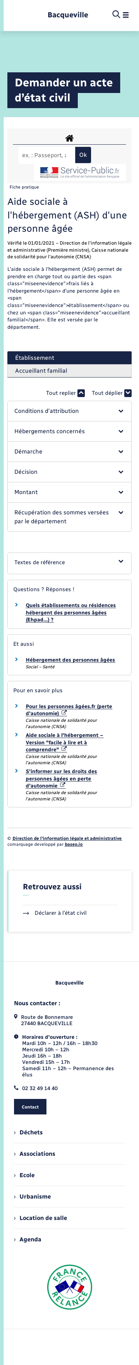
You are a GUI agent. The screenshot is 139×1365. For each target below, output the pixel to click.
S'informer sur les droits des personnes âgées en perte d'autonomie (61, 778)
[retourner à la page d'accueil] (68, 14)
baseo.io (74, 844)
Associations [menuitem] (34, 1153)
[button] (69, 411)
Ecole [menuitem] (24, 1175)
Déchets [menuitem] (28, 1132)
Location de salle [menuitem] (40, 1217)
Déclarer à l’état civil (55, 913)
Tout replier (65, 393)
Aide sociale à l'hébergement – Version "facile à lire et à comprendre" (64, 742)
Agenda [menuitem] (27, 1239)
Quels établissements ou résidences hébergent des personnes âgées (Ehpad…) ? (71, 612)
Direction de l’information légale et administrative (67, 838)
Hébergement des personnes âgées (70, 660)
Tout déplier (112, 393)
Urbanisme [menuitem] (32, 1196)
